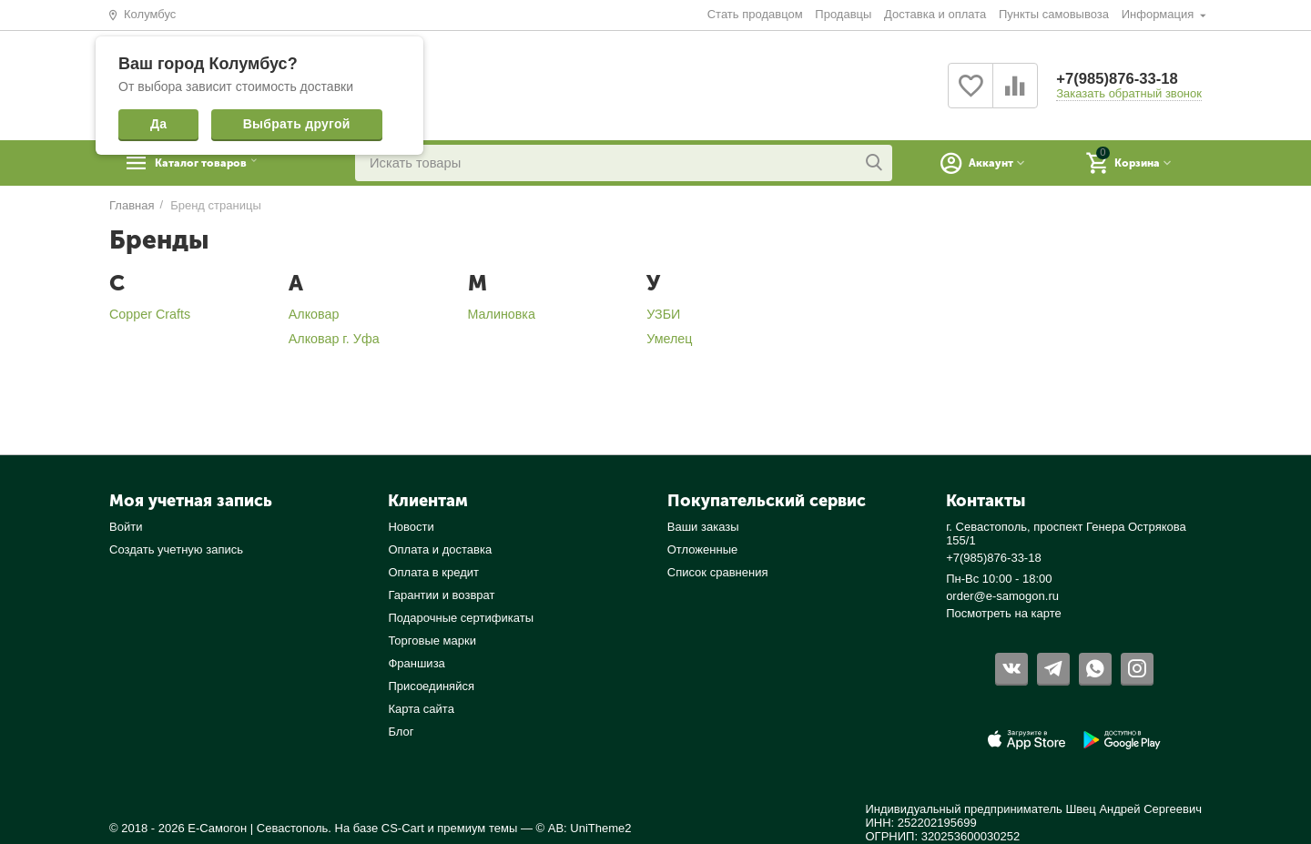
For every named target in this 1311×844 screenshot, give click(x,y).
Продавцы (843, 14)
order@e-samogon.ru (1002, 596)
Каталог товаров (223, 163)
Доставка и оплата (935, 14)
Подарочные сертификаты (461, 618)
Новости (410, 527)
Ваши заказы (703, 527)
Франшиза (416, 663)
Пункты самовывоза (1054, 14)
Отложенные (702, 549)
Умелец (669, 338)
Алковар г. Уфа (334, 338)
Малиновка (501, 314)
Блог (400, 731)
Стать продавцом (755, 14)
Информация (1159, 14)
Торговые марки (432, 640)
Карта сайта (421, 709)
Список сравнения (717, 572)
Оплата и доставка (440, 549)
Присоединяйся (431, 686)
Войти (125, 527)
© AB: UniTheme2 (584, 828)
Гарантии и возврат (441, 595)
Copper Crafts (149, 314)
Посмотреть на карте (1004, 613)
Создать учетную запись (176, 549)
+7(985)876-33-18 (1122, 78)
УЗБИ (663, 314)
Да (158, 124)
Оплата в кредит (433, 572)
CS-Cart (402, 828)
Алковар (314, 314)
